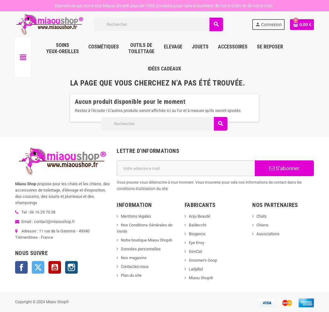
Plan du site (131, 275)
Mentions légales (136, 216)
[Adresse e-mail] (186, 168)
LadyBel (196, 269)
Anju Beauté (199, 216)
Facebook (21, 267)
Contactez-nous (135, 266)
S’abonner (284, 168)
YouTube (54, 267)
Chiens (262, 225)
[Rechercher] (158, 24)
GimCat (195, 251)
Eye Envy (196, 242)
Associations (268, 233)
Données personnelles (141, 249)
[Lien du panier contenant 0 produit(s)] (302, 24)
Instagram (71, 267)
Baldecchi (197, 225)
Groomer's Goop (203, 260)
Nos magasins (134, 257)
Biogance (197, 233)
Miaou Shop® (201, 278)
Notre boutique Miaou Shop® (146, 240)
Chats (261, 216)
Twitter (38, 267)
